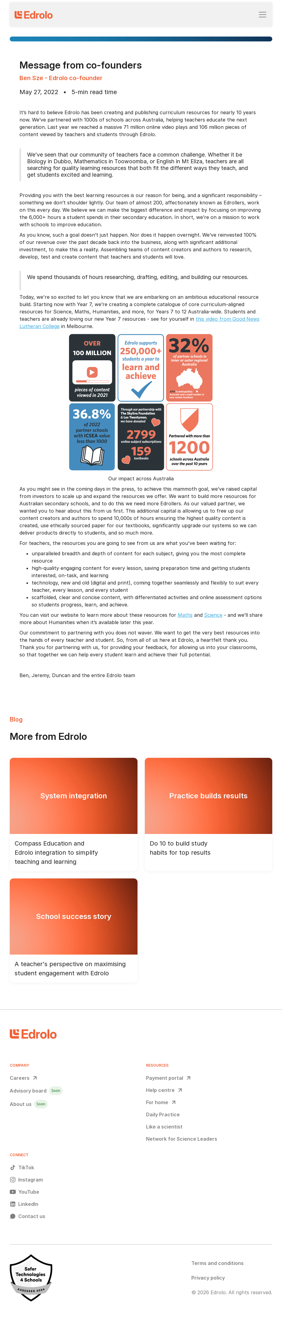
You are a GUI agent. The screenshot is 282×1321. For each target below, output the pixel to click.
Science (213, 615)
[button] (261, 14)
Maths (185, 615)
